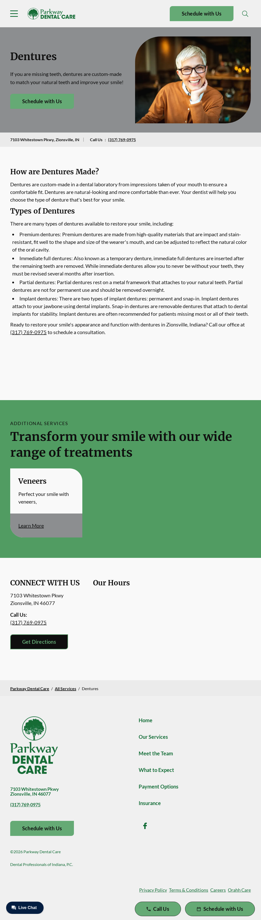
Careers (218, 890)
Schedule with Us (201, 13)
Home (145, 720)
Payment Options (158, 786)
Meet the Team (156, 753)
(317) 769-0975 (122, 139)
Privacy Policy (153, 890)
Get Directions (39, 642)
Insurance (150, 803)
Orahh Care (239, 890)
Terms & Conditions (188, 890)
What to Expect (156, 770)
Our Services (153, 737)
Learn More (31, 525)
